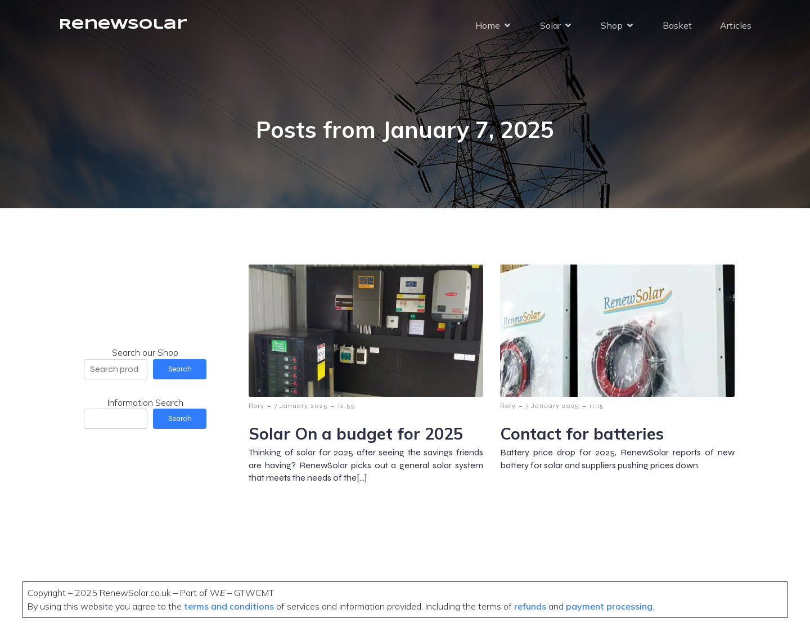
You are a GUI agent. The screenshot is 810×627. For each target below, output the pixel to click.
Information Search (145, 402)
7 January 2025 (301, 406)
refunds (530, 606)
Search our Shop (145, 352)
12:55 (347, 406)
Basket (677, 25)
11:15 (596, 406)
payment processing (608, 606)
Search (180, 369)
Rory (256, 406)
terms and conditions (230, 606)
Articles (736, 25)
